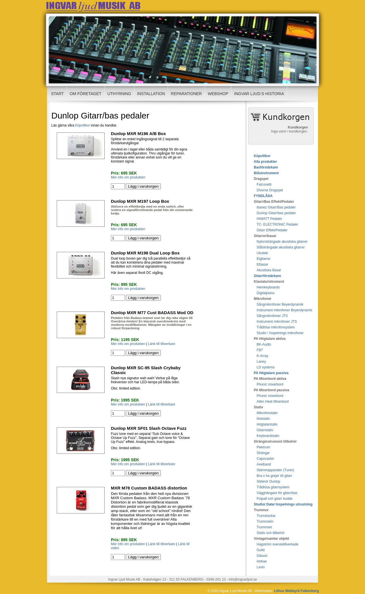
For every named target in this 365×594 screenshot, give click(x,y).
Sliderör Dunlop (268, 481)
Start (57, 93)
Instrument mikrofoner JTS (277, 322)
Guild (261, 550)
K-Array (262, 356)
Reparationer (186, 93)
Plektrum (263, 447)
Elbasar (262, 264)
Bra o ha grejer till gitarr (274, 476)
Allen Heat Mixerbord (273, 402)
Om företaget (86, 93)
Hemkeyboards (268, 287)
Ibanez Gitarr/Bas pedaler (276, 207)
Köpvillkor (82, 125)
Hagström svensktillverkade (278, 544)
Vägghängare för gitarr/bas (277, 493)
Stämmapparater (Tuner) (275, 470)
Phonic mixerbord (270, 384)
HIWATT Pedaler (269, 219)
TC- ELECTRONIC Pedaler (277, 224)
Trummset (264, 527)
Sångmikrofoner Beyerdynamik (280, 304)
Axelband (264, 464)
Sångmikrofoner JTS (272, 316)
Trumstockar (266, 516)
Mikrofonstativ (267, 413)
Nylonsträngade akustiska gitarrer (282, 242)
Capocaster (265, 459)
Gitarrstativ (265, 430)
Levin (261, 567)
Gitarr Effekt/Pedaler (272, 230)
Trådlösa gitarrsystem (273, 487)
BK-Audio (264, 344)
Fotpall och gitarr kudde (274, 499)
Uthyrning (119, 93)
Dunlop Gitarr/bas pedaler (276, 213)
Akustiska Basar (269, 270)
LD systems (266, 367)
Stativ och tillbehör (271, 533)
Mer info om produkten (128, 177)
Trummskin (265, 521)
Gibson (262, 556)
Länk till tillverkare (161, 344)
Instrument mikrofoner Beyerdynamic (285, 310)
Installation (151, 93)
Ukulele (262, 253)
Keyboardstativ (268, 436)
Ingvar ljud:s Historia (259, 93)
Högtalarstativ (267, 424)
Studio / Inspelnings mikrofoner (280, 333)
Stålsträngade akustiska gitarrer (281, 247)
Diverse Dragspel (270, 190)
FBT (260, 350)
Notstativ (263, 419)
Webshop (218, 93)
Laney (261, 362)
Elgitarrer (264, 259)
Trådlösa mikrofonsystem (276, 327)
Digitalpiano (266, 293)
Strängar (263, 453)
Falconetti (264, 184)
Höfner (262, 561)
